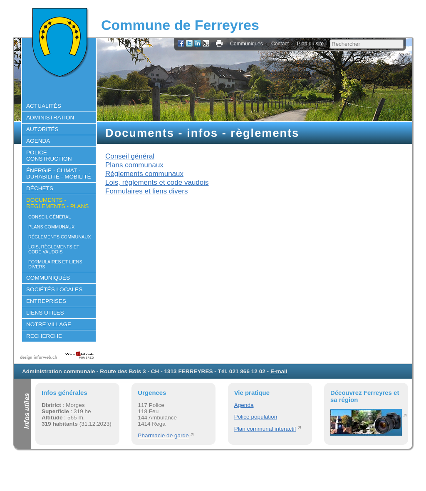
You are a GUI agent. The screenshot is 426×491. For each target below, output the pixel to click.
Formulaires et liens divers (55, 264)
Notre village (48, 324)
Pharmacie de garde (163, 435)
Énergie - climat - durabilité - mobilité (58, 173)
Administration (50, 117)
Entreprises (46, 301)
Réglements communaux (59, 236)
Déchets (39, 188)
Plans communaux (51, 226)
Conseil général (49, 216)
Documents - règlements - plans (57, 203)
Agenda (38, 141)
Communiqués (246, 44)
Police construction (49, 155)
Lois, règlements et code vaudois (53, 249)
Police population (255, 417)
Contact (280, 44)
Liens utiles (45, 313)
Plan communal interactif (265, 429)
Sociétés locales (54, 289)
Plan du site (310, 44)
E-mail (278, 371)
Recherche (44, 336)
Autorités (42, 129)
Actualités (43, 106)
